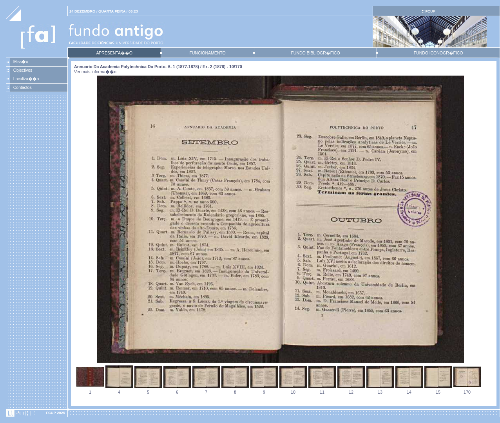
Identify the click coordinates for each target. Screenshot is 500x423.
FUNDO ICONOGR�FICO (438, 53)
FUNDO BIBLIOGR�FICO (315, 53)
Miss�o (20, 61)
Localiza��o (26, 78)
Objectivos (22, 70)
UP (430, 11)
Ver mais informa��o (95, 71)
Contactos (22, 87)
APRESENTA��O (114, 53)
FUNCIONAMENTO (207, 53)
